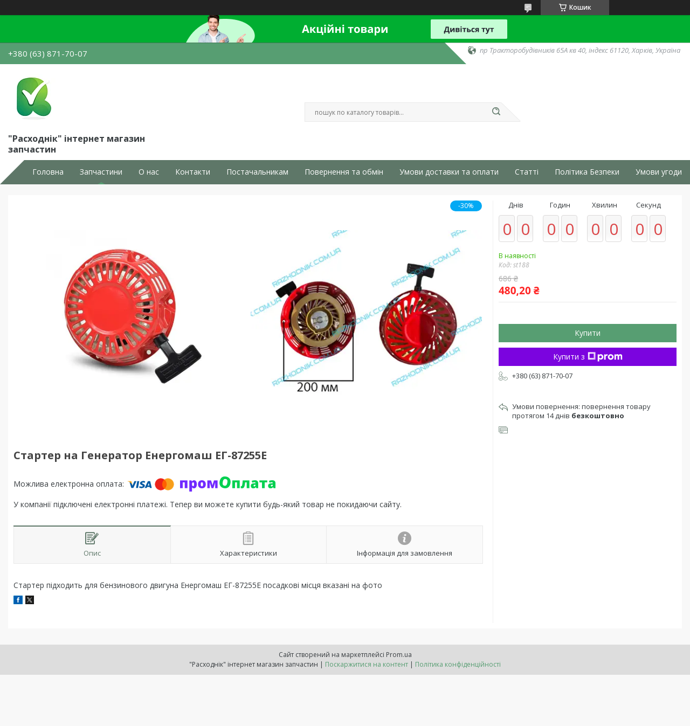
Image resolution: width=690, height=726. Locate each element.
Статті (527, 172)
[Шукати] (496, 112)
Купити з (588, 356)
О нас (149, 172)
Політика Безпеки (587, 172)
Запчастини (101, 172)
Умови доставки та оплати (449, 172)
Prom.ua (399, 654)
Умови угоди (659, 172)
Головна (48, 172)
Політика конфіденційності (458, 664)
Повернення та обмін (344, 172)
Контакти (192, 172)
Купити (588, 333)
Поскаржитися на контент (366, 664)
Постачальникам (257, 172)
